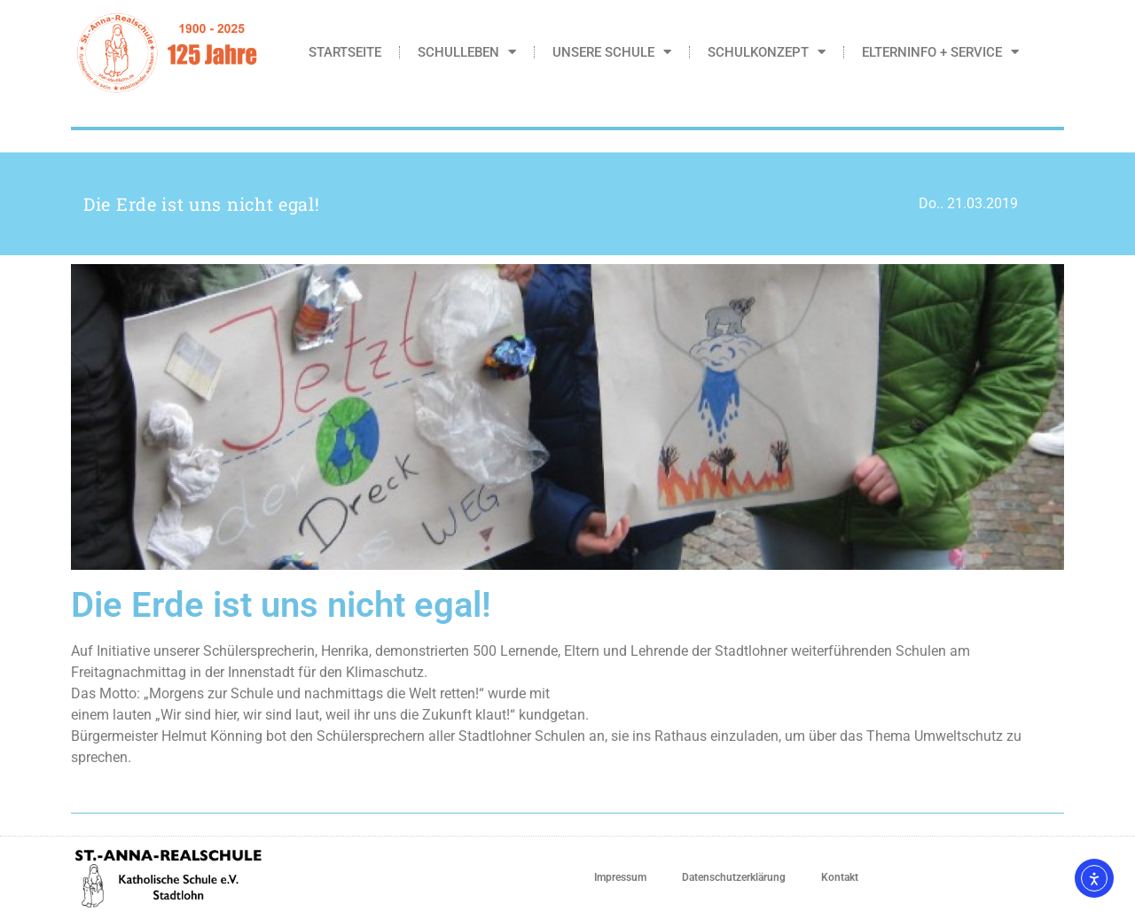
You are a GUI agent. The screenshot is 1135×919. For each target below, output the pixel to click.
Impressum (620, 877)
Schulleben (467, 51)
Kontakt (839, 877)
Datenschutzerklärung (734, 877)
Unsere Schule (611, 51)
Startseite (345, 52)
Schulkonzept (767, 51)
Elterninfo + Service (940, 51)
